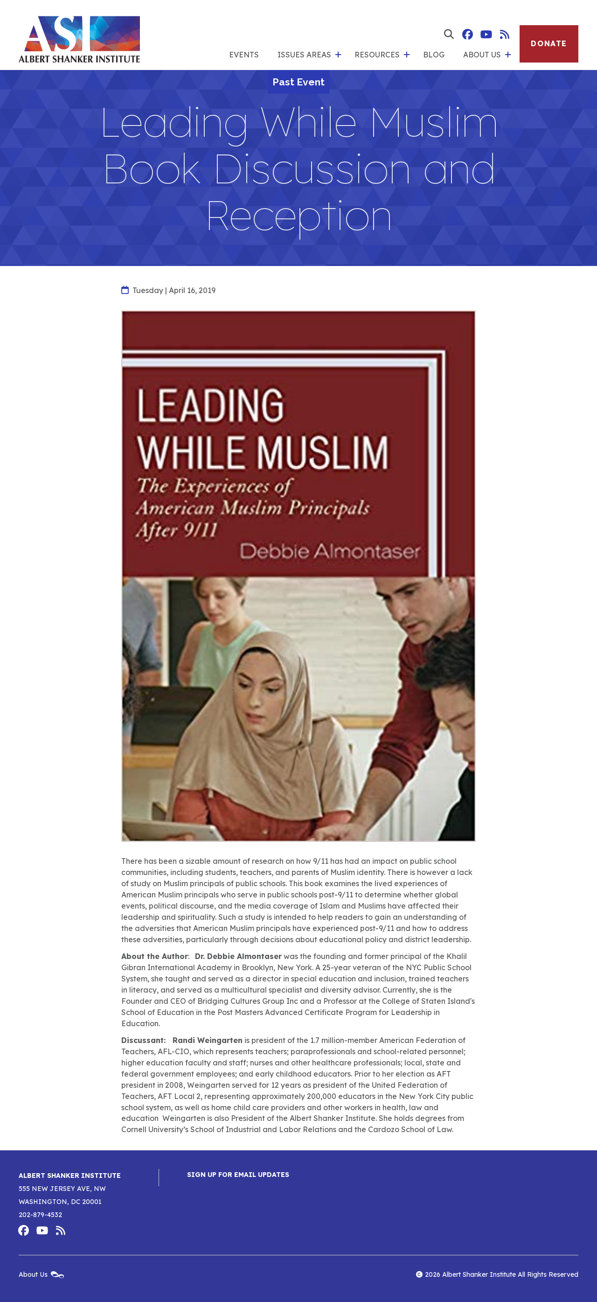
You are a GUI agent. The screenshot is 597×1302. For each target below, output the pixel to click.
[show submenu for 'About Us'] (508, 55)
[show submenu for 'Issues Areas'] (338, 55)
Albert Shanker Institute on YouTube (486, 34)
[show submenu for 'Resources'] (407, 55)
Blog (433, 54)
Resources (377, 54)
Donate (549, 43)
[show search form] (448, 34)
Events (244, 54)
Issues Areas (304, 54)
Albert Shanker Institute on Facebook (467, 34)
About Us (482, 54)
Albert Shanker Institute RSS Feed (504, 34)
